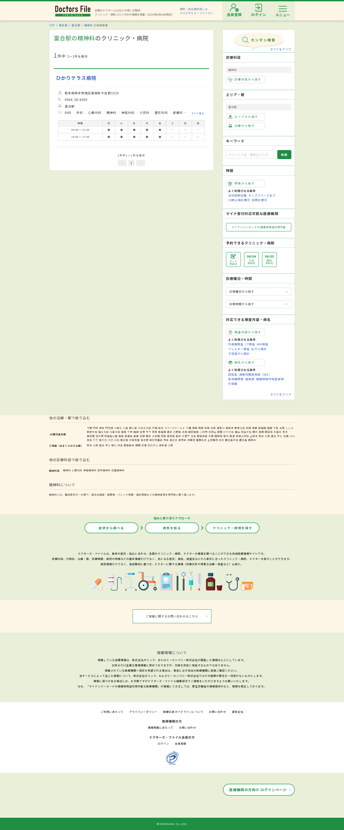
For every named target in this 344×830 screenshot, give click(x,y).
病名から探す (241, 362)
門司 (95, 428)
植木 (226, 436)
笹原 (154, 432)
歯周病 (249, 379)
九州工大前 (144, 428)
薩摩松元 (201, 440)
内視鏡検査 (236, 344)
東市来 (182, 440)
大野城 (177, 432)
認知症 (232, 374)
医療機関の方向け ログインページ (258, 789)
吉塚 (142, 432)
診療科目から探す (245, 79)
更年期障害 (236, 379)
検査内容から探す (245, 332)
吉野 (142, 436)
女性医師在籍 (237, 195)
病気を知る (172, 528)
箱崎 (136, 432)
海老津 (229, 428)
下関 (89, 428)
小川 (292, 436)
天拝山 (212, 432)
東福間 (262, 428)
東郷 (254, 428)
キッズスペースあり (262, 195)
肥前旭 (269, 432)
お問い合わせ (217, 711)
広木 (221, 440)
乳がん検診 (259, 349)
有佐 (89, 440)
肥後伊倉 (202, 436)
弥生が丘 (246, 432)
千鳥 (275, 428)
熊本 (261, 436)
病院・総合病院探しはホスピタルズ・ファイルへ (196, 11)
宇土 (279, 436)
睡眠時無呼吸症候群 (270, 379)
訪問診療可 (259, 200)
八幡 (188, 428)
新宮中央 (92, 432)
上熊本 (254, 436)
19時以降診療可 (239, 200)
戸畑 (154, 428)
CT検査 (250, 344)
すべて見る (197, 113)
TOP (52, 25)
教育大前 (240, 428)
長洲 (178, 436)
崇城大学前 (242, 436)
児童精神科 (118, 470)
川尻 (267, 436)
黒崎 (194, 428)
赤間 (248, 428)
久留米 (277, 432)
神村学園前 (156, 440)
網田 (138, 445)
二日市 (204, 432)
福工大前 (103, 432)
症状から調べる (111, 528)
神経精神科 (90, 470)
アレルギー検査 (239, 349)
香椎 (123, 432)
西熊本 (252, 440)
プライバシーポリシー (143, 711)
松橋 (286, 436)
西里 (232, 436)
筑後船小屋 (111, 436)
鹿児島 (243, 440)
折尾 (207, 428)
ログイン (163, 743)
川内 (116, 440)
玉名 (193, 436)
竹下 (148, 432)
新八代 (103, 440)
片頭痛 (232, 384)
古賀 (282, 428)
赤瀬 (144, 445)
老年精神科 (104, 470)
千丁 (95, 440)
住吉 (120, 445)
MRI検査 (262, 344)
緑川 (114, 445)
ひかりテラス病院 (76, 77)
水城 (184, 432)
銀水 (148, 436)
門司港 (109, 428)
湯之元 (173, 440)
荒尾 (163, 436)
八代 (110, 440)
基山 (237, 432)
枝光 (160, 428)
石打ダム (153, 445)
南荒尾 (171, 436)
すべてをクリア (280, 49)
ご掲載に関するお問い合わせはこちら (172, 616)
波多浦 (163, 445)
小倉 (125, 428)
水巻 (213, 428)
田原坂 (218, 436)
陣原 (201, 428)
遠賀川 (221, 428)
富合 (273, 436)
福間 (269, 428)
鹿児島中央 (231, 440)
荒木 (285, 432)
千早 (130, 432)
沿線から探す (241, 126)
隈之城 (124, 440)
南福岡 (162, 432)
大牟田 (156, 436)
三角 (170, 445)
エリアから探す (243, 117)
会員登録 (180, 743)
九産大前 (115, 432)
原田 (219, 432)
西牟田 (91, 436)
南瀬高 (129, 436)
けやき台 (228, 432)
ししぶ (290, 428)
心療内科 (77, 470)
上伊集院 (213, 440)
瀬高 (121, 436)
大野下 (186, 436)
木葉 (211, 436)
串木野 (145, 440)
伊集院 (191, 440)
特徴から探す (241, 183)
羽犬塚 (100, 436)
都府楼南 (193, 432)
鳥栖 (261, 432)
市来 (166, 440)
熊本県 (63, 25)
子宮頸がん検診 (239, 353)
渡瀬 (136, 436)
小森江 (118, 428)
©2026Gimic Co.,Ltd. (172, 824)
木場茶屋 (134, 440)
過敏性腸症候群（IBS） (255, 374)
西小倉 (133, 428)
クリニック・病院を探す (233, 528)
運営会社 (237, 711)
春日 (169, 432)
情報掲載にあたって (160, 727)
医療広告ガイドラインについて (183, 711)
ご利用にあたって (112, 711)
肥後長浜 (129, 445)
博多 (101, 428)
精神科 (88, 25)
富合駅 (76, 25)
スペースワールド (174, 428)
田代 (255, 432)
